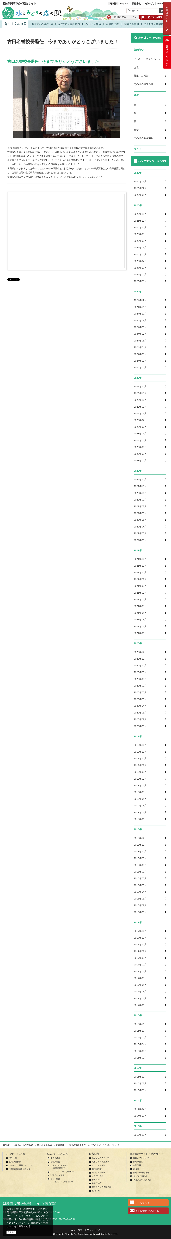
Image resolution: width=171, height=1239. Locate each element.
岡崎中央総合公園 (141, 1172)
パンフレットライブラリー (62, 1172)
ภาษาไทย (162, 3)
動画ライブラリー (58, 1175)
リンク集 (13, 1158)
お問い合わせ (15, 1162)
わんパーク (97, 1180)
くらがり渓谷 (98, 1176)
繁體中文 (136, 3)
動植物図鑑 (97, 1169)
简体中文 (149, 3)
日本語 (113, 3)
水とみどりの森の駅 (142, 1180)
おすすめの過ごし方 (100, 1158)
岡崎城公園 (138, 1162)
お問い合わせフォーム (147, 1210)
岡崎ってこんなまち (167, 52)
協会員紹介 (55, 1162)
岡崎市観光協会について (20, 1169)
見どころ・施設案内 (100, 1162)
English (124, 3)
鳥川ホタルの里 (98, 1172)
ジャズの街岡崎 (140, 1176)
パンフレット (143, 1202)
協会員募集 (55, 1158)
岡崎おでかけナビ (141, 1158)
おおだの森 (97, 1183)
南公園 (136, 1169)
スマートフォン (86, 1230)
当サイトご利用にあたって (20, 1165)
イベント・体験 (98, 1165)
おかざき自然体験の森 (101, 1187)
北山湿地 (96, 1190)
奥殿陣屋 (137, 1165)
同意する (11, 1232)
